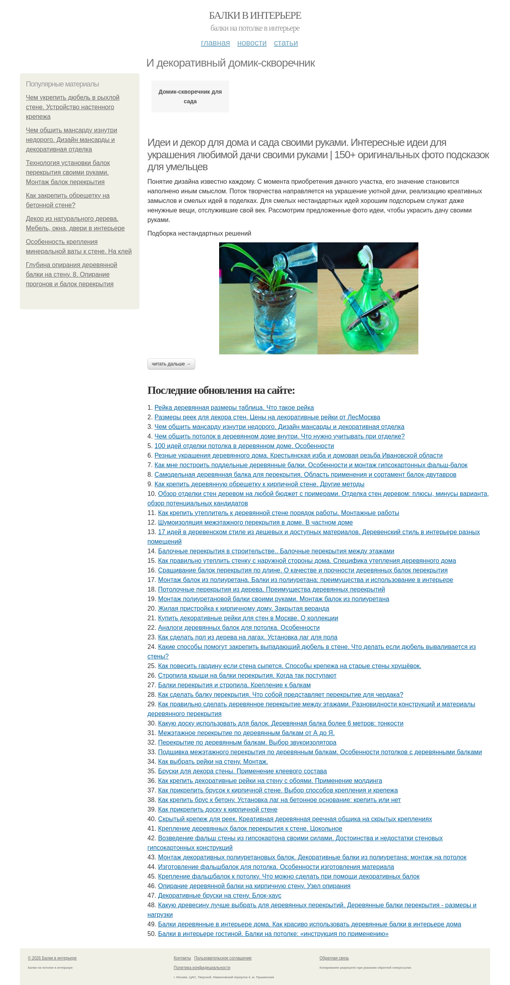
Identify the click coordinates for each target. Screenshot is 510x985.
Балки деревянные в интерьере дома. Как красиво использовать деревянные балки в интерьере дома (309, 924)
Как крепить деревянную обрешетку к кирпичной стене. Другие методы (260, 484)
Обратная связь (334, 958)
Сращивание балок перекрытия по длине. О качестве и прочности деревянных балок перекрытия (303, 570)
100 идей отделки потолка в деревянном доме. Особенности (244, 445)
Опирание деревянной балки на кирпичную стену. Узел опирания (254, 886)
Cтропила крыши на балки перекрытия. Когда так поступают (247, 675)
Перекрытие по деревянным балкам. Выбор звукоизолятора (247, 742)
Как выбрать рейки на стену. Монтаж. (213, 761)
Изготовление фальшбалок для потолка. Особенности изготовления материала (276, 866)
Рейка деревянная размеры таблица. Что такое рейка (234, 407)
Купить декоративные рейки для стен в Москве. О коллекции (248, 618)
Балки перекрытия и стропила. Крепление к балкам (234, 685)
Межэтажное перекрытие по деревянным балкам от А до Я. (246, 732)
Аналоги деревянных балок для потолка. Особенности (239, 627)
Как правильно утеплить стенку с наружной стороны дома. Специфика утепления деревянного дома (307, 560)
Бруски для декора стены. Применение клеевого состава (242, 771)
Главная (215, 42)
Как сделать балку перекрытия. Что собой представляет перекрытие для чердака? (280, 694)
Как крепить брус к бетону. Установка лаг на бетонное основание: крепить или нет (279, 799)
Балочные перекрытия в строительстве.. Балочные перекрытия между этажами (276, 551)
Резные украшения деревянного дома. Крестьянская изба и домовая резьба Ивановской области (299, 455)
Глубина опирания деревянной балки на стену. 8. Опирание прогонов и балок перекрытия (71, 274)
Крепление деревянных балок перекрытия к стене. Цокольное (250, 828)
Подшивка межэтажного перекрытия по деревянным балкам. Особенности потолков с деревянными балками (320, 752)
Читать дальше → (171, 364)
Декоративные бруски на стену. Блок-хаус (220, 895)
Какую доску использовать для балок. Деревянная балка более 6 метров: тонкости (281, 723)
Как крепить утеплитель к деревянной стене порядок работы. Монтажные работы (278, 512)
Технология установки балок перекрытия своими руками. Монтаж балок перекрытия (68, 172)
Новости (252, 42)
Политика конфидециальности (202, 967)
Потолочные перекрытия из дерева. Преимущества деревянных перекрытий (271, 589)
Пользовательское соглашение (223, 958)
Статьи (286, 42)
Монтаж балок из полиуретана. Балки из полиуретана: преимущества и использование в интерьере (305, 579)
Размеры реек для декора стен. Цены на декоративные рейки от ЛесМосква (268, 417)
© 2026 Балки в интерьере (52, 958)
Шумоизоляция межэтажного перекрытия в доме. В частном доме (255, 522)
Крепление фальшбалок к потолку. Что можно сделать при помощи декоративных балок (289, 876)
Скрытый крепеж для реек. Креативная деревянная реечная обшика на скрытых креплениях (295, 819)
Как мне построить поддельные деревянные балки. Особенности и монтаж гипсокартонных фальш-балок (311, 465)
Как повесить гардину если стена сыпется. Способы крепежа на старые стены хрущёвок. (290, 666)
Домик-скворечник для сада (190, 96)
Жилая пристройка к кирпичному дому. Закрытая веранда (244, 608)
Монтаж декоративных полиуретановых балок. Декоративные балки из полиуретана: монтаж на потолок (312, 857)
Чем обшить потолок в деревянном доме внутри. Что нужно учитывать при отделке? (280, 436)
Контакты (182, 958)
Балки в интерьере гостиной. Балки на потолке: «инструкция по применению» (273, 933)
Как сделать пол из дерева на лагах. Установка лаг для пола (247, 637)
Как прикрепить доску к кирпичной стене (218, 809)
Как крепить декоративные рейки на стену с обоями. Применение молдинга (270, 780)
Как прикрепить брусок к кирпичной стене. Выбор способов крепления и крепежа (278, 790)
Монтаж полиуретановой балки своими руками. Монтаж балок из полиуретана (273, 599)
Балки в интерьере (255, 15)
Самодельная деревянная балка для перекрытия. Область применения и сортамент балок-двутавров (306, 474)
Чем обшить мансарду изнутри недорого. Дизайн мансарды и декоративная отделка (71, 140)
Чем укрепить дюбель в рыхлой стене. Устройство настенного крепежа (73, 107)
